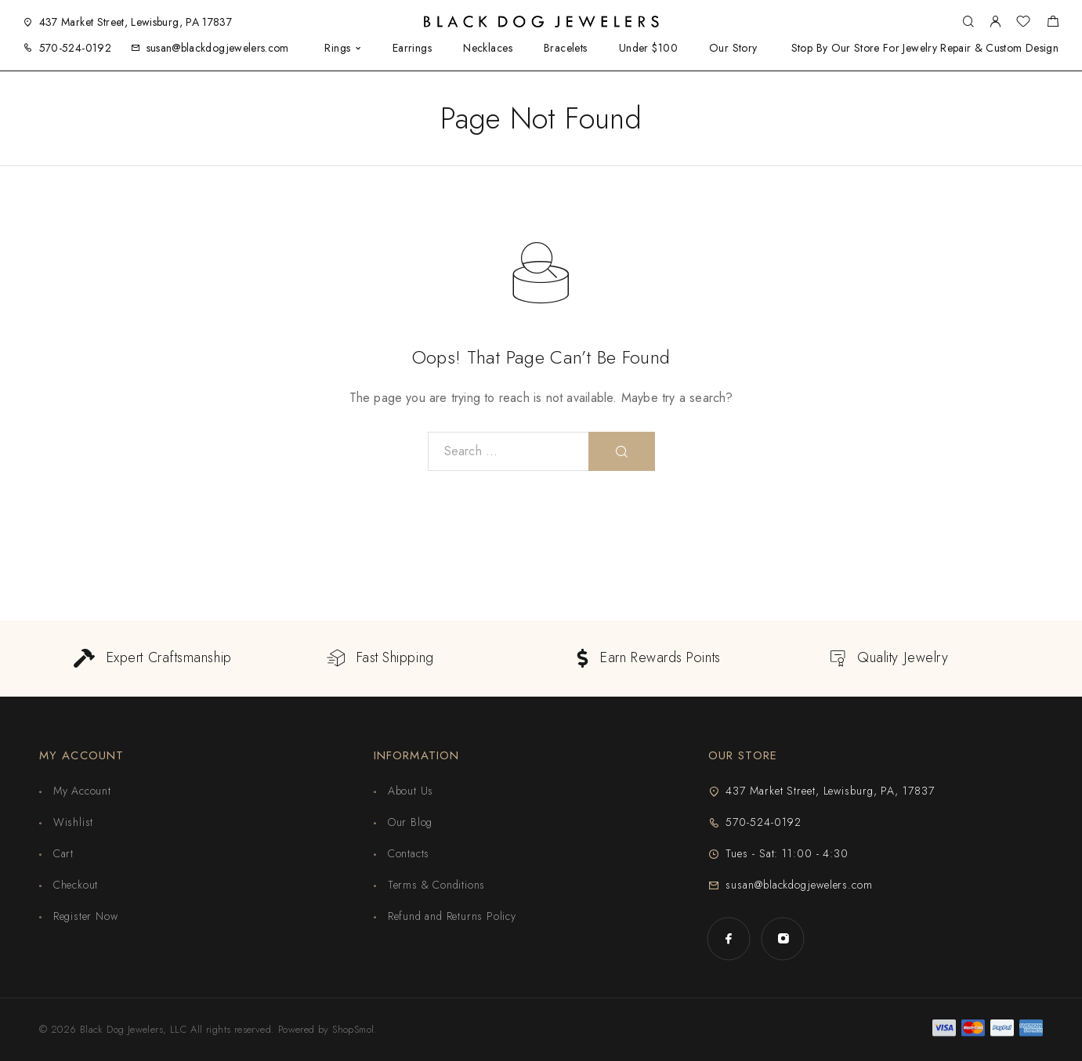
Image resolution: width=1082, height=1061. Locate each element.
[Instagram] (783, 938)
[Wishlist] (1023, 23)
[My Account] (995, 22)
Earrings (412, 48)
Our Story (733, 48)
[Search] (968, 22)
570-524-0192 (75, 48)
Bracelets (566, 48)
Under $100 (648, 48)
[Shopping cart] (1052, 23)
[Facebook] (729, 938)
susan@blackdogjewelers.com (218, 48)
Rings (337, 48)
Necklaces (487, 48)
